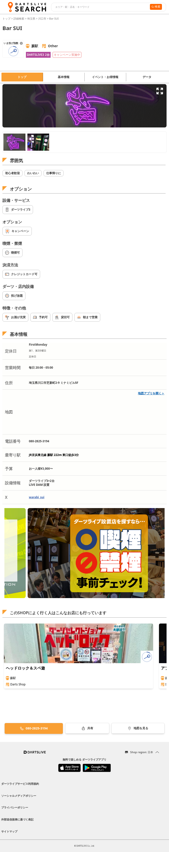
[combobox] (100, 7)
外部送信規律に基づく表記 (17, 819)
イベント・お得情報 (105, 77)
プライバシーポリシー (14, 807)
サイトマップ (9, 831)
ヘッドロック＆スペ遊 (25, 668)
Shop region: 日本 (141, 752)
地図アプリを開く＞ (151, 393)
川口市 (42, 18)
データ (147, 77)
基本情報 (63, 77)
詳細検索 (19, 18)
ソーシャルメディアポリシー (18, 795)
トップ (6, 18)
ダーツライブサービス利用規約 (20, 783)
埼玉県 (31, 18)
